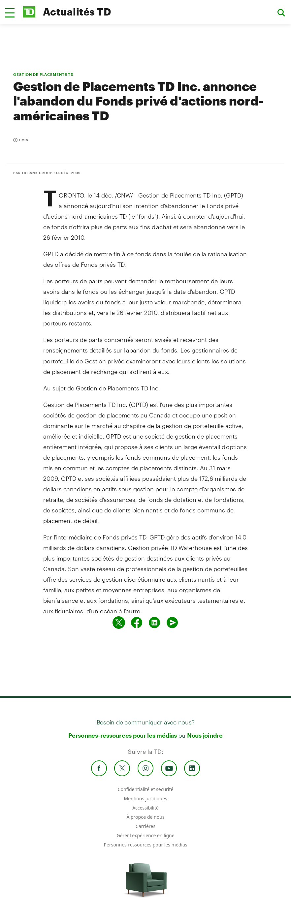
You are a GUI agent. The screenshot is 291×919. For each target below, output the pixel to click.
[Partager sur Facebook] (137, 622)
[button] (10, 12)
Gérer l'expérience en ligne (145, 835)
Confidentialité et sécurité (146, 789)
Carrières (145, 826)
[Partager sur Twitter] (119, 622)
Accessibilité (145, 808)
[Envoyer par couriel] (172, 622)
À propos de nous (145, 817)
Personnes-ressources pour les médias (122, 735)
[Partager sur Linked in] (154, 622)
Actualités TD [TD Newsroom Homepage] (77, 11)
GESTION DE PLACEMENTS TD (43, 74)
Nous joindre (205, 735)
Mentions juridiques (145, 798)
